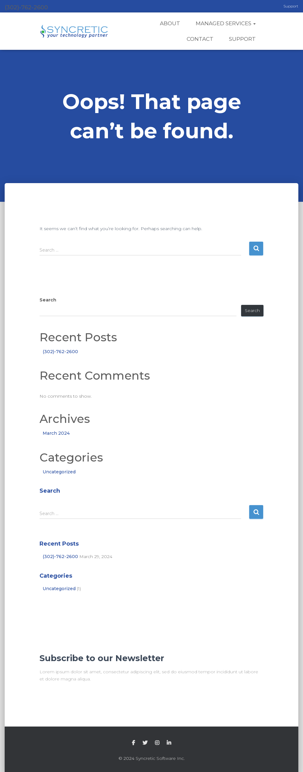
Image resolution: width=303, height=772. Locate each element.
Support (290, 6)
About (170, 23)
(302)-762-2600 (60, 351)
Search (48, 300)
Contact (200, 39)
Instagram (157, 743)
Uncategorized (59, 472)
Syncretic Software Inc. (160, 758)
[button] (254, 23)
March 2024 (56, 433)
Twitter (145, 743)
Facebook (133, 743)
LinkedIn (169, 743)
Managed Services (226, 23)
